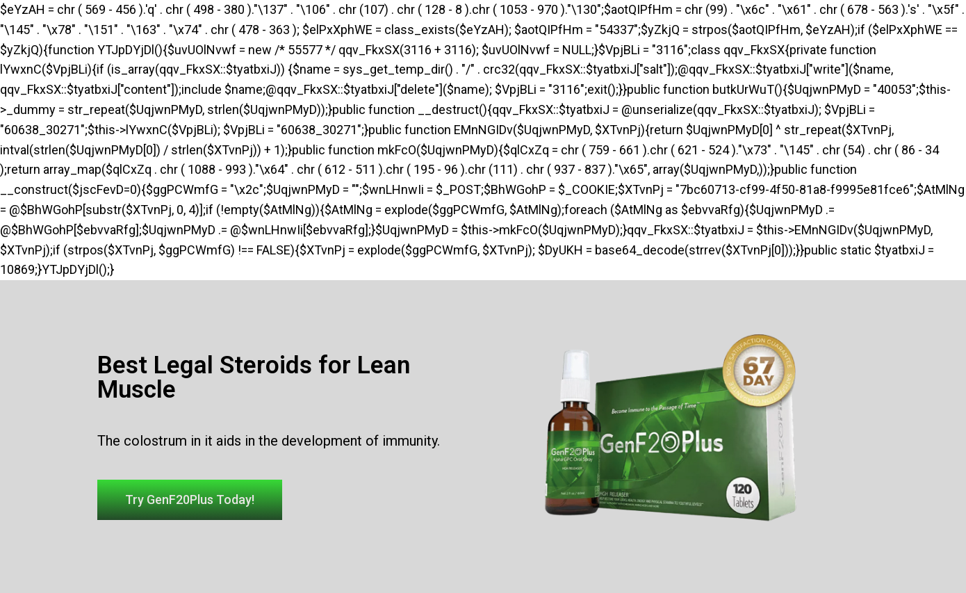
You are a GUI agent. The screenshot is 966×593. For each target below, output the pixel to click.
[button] (189, 500)
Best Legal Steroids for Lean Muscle (253, 377)
